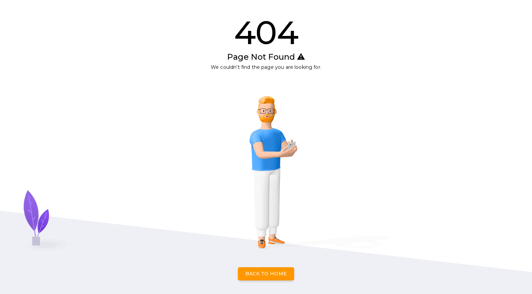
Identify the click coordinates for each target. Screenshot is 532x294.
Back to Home (266, 274)
